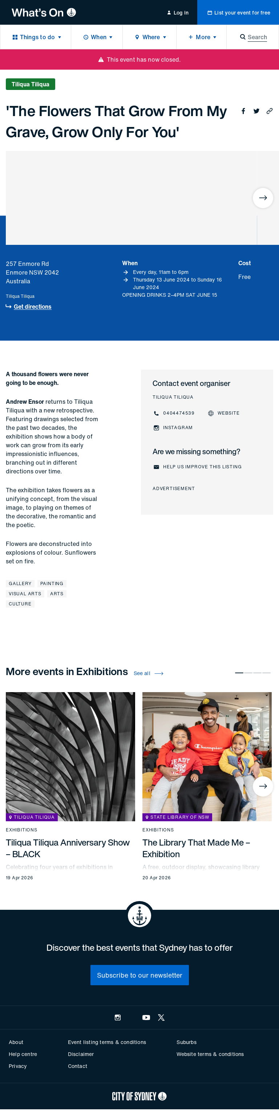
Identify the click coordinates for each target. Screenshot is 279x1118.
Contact (77, 1066)
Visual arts (25, 594)
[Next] (263, 198)
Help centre (23, 1054)
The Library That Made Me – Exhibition (196, 848)
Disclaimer (81, 1054)
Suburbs (186, 1042)
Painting (52, 583)
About (16, 1042)
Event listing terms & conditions (107, 1042)
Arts (57, 594)
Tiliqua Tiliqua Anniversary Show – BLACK (68, 848)
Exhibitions (21, 830)
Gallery (20, 583)
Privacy (18, 1066)
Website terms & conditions (210, 1054)
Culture (20, 604)
